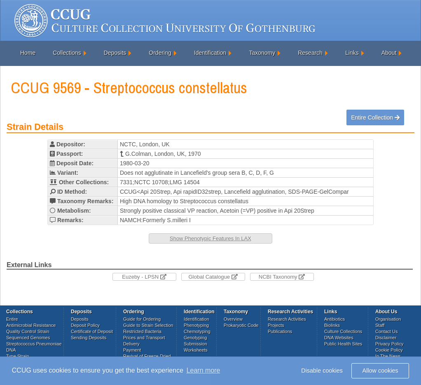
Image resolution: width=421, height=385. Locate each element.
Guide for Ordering (142, 319)
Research (310, 52)
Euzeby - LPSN (144, 277)
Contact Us (386, 331)
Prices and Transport (144, 337)
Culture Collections (343, 331)
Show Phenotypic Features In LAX (210, 238)
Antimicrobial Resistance (31, 325)
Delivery (131, 343)
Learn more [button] (203, 370)
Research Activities (287, 319)
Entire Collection (375, 117)
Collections (67, 52)
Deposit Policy (85, 325)
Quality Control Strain (27, 331)
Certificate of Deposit (92, 331)
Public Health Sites (343, 343)
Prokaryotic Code (241, 325)
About (389, 52)
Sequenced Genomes (28, 337)
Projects (276, 325)
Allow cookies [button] (380, 370)
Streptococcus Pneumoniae (34, 343)
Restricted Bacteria (142, 331)
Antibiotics (334, 319)
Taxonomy (262, 52)
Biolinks (332, 325)
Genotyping (195, 337)
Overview (233, 319)
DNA (11, 349)
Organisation (388, 319)
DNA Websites (338, 337)
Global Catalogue (212, 277)
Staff (379, 325)
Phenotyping (196, 325)
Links (352, 52)
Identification (210, 52)
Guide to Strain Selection (148, 325)
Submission (195, 343)
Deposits (115, 52)
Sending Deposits (88, 337)
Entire (12, 319)
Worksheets (196, 349)
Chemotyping (197, 331)
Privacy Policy (389, 343)
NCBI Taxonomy (282, 277)
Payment (132, 349)
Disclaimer (385, 337)
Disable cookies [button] (322, 370)
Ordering (160, 52)
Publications (280, 331)
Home (27, 52)
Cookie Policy (389, 349)
